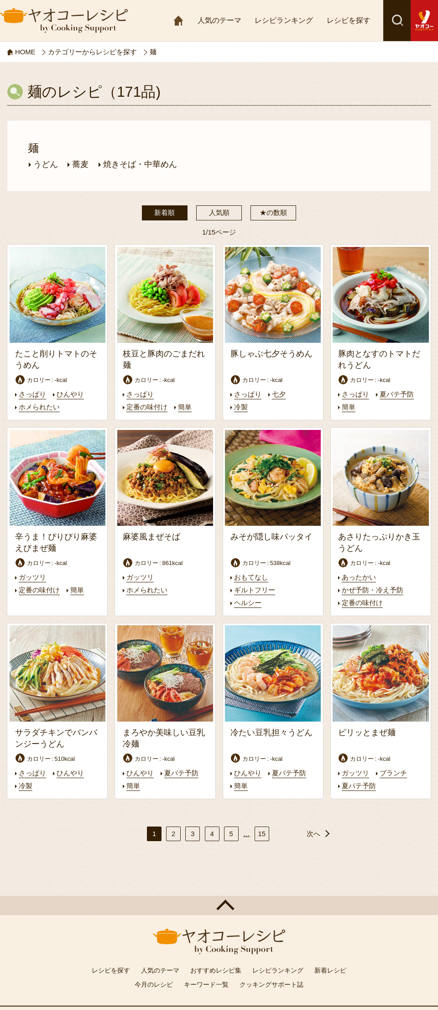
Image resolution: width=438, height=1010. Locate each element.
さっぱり (32, 394)
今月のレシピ (154, 982)
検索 (397, 20)
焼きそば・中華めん (140, 164)
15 (262, 831)
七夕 (279, 394)
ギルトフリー (254, 589)
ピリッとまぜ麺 (367, 731)
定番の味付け (146, 407)
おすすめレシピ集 (215, 968)
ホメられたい (39, 407)
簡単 (185, 407)
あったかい (359, 577)
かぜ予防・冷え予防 (372, 589)
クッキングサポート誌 (271, 982)
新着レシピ (330, 968)
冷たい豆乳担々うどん (271, 731)
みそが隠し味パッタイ (271, 536)
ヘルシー (247, 601)
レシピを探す (348, 20)
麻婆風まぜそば (151, 536)
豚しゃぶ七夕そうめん (271, 353)
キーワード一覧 (206, 982)
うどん (45, 164)
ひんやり (70, 394)
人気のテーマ (219, 20)
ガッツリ (32, 577)
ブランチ (393, 771)
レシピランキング (284, 20)
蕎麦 (80, 164)
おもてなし (251, 577)
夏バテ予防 (397, 394)
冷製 (241, 407)
